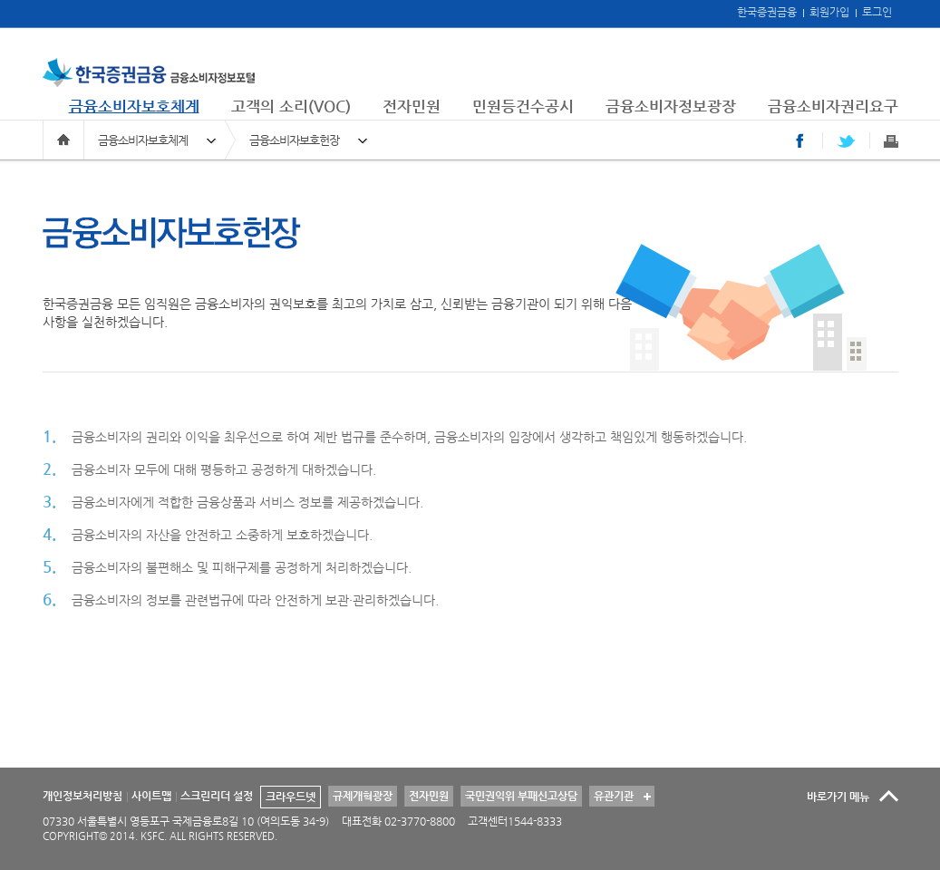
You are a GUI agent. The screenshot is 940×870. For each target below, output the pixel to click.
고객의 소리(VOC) (291, 106)
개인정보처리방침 (82, 795)
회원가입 (829, 11)
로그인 (877, 11)
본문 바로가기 (0, 0)
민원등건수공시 (523, 106)
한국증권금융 (767, 11)
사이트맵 (151, 795)
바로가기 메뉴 (838, 796)
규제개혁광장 (362, 795)
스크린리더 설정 (216, 795)
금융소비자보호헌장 (294, 140)
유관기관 (611, 794)
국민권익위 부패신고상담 (521, 795)
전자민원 (412, 106)
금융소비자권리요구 (833, 106)
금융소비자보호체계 (134, 106)
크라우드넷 (290, 796)
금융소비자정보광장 (671, 106)
